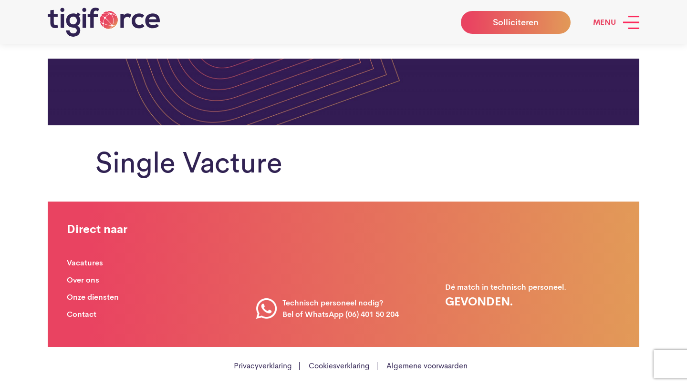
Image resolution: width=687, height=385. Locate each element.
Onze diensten (93, 297)
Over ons (83, 280)
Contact (81, 314)
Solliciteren (516, 22)
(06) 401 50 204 (372, 314)
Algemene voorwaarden (427, 366)
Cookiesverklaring (339, 366)
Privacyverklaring (263, 366)
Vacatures (85, 263)
